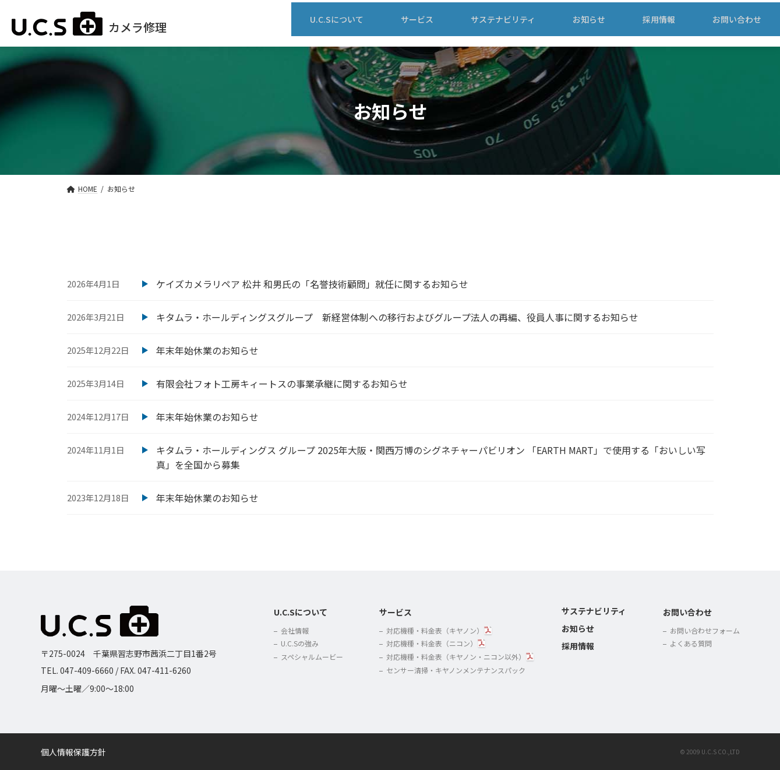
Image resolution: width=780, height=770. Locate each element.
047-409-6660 (87, 670)
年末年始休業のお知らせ (207, 350)
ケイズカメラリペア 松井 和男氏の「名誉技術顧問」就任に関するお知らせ (312, 284)
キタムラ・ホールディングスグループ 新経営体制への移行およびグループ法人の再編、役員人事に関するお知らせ (397, 317)
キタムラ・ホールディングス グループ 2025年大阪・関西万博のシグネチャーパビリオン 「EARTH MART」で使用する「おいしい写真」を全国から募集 (430, 457)
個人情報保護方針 (73, 752)
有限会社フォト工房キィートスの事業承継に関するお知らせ (282, 384)
